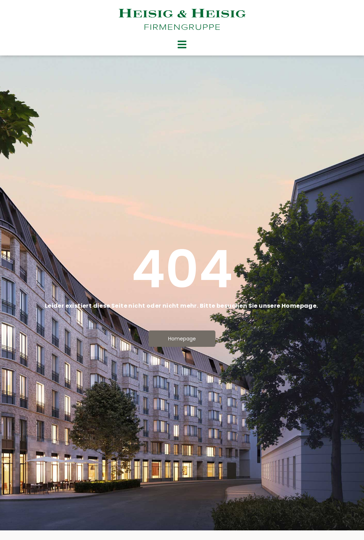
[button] (182, 44)
